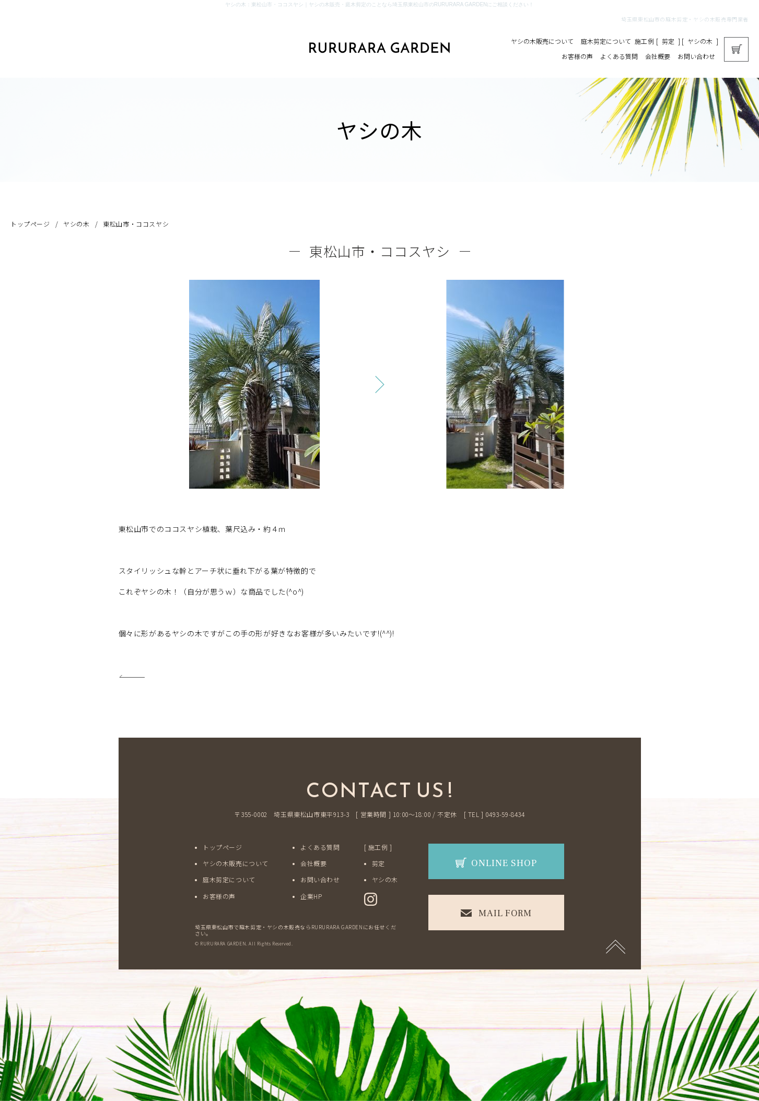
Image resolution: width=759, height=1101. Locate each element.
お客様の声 (577, 56)
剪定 (668, 41)
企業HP (311, 896)
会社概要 (657, 56)
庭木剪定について (606, 41)
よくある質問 (619, 56)
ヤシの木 (700, 41)
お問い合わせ (696, 56)
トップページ (30, 223)
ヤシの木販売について (542, 41)
